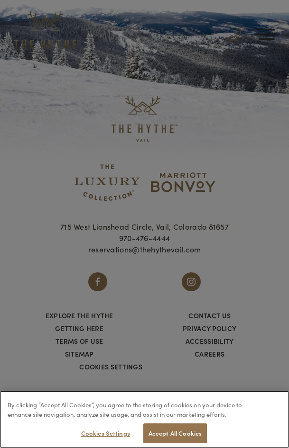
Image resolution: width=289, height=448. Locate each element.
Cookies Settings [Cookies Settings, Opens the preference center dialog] (105, 433)
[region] (144, 419)
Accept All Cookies (175, 433)
